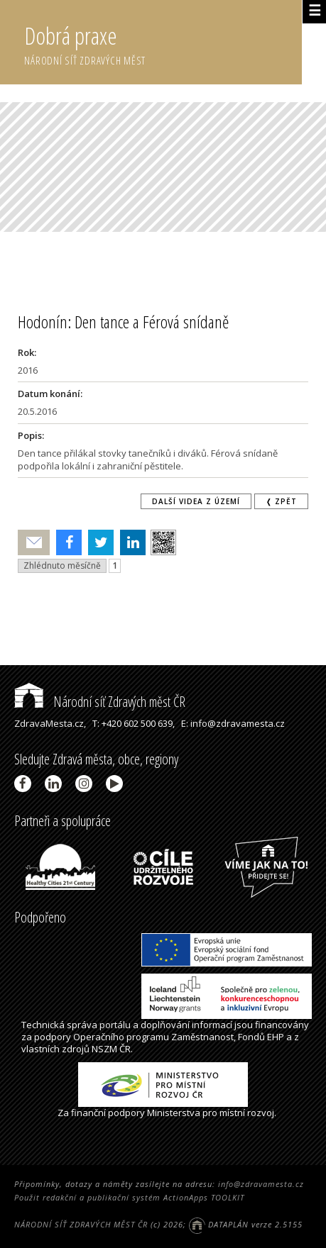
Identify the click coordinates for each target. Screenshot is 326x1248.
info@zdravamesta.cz (261, 1184)
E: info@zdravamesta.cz (233, 723)
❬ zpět (281, 501)
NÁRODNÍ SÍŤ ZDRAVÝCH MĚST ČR (81, 1224)
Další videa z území (196, 501)
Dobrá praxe (162, 42)
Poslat (34, 542)
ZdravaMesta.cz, (50, 723)
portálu (115, 1024)
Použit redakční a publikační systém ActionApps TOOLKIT (129, 1197)
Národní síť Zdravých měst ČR (99, 701)
